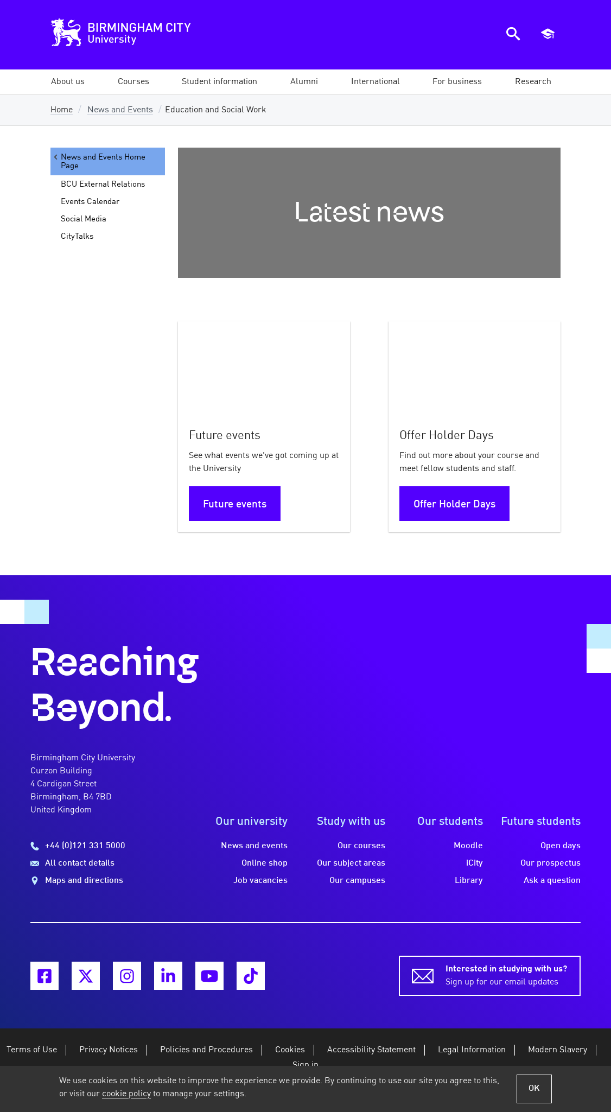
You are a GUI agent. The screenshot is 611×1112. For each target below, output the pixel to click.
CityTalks (77, 236)
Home (61, 110)
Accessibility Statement (371, 1050)
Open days (560, 846)
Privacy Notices (108, 1050)
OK (534, 1088)
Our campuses (357, 880)
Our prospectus (550, 863)
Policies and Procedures (206, 1050)
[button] (68, 82)
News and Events (120, 110)
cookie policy (126, 1094)
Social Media (83, 219)
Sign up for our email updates (506, 975)
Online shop (264, 863)
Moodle (468, 846)
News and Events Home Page (99, 161)
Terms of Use (32, 1050)
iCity (474, 863)
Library (469, 880)
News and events (254, 846)
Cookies (290, 1050)
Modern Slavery (557, 1050)
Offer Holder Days (454, 504)
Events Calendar (90, 202)
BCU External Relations (103, 184)
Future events (234, 504)
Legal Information (472, 1050)
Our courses (361, 846)
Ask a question (552, 880)
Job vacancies (260, 880)
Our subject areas (351, 863)
